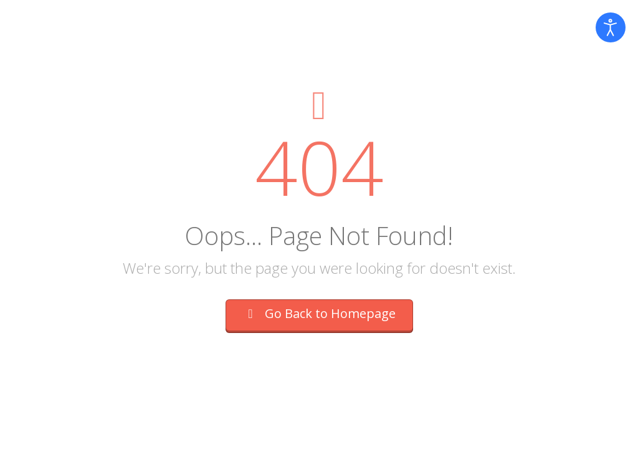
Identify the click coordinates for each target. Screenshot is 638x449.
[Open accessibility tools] (611, 27)
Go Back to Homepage (319, 313)
